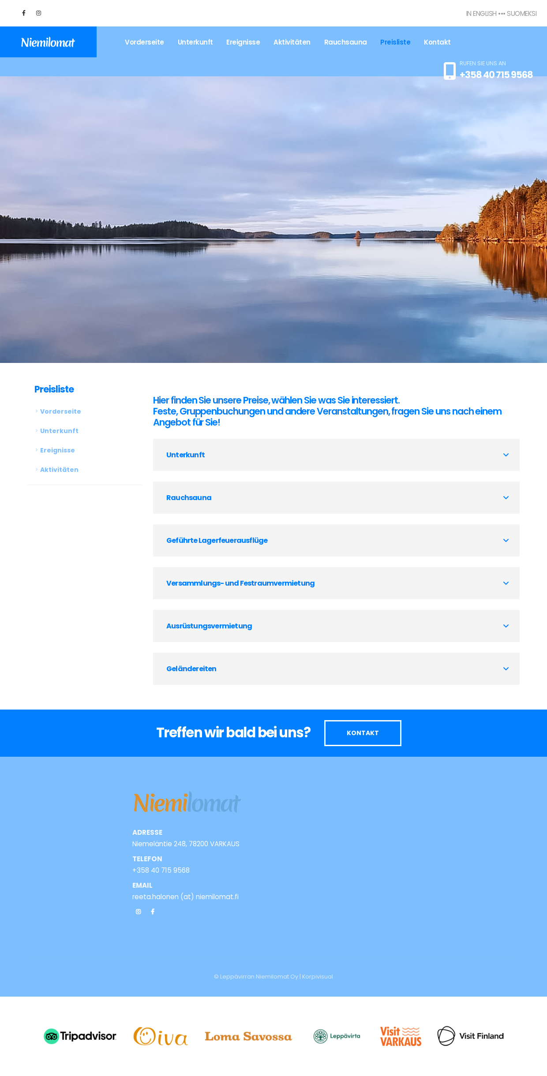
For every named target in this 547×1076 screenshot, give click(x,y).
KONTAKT (363, 733)
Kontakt (437, 42)
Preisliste (395, 42)
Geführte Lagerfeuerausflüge (216, 540)
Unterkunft (195, 42)
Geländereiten (191, 669)
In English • (483, 13)
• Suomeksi (519, 13)
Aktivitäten (292, 42)
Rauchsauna (345, 42)
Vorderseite (144, 42)
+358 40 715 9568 (496, 74)
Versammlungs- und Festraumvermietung (240, 583)
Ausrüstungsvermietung (209, 626)
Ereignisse (243, 42)
